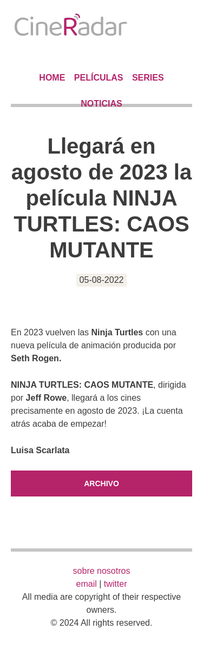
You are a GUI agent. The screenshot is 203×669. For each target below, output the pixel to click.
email (86, 583)
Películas (98, 77)
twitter (115, 583)
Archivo (101, 483)
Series (148, 77)
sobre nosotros (101, 570)
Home (52, 77)
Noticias (101, 103)
